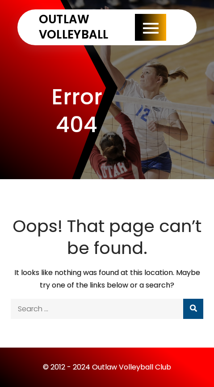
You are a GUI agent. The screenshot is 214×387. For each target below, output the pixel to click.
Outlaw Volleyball (74, 27)
